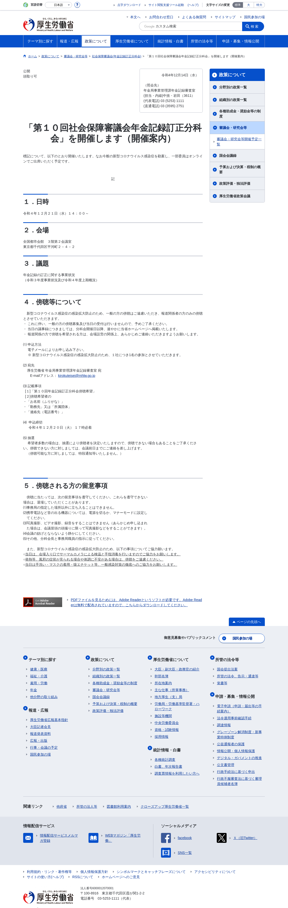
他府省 (61, 799)
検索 (256, 26)
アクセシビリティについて (215, 864)
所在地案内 (163, 679)
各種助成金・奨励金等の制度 (240, 113)
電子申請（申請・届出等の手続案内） (239, 701)
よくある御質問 (194, 17)
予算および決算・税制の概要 (240, 169)
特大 (259, 5)
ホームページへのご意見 (121, 869)
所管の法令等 (229, 656)
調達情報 (224, 717)
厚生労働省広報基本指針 (49, 712)
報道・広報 (40, 704)
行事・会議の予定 (44, 740)
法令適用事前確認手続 (234, 710)
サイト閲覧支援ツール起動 (166, 5)
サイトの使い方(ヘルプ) (45, 869)
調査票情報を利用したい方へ (177, 766)
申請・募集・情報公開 (236, 690)
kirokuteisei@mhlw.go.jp (76, 376)
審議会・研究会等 (233, 128)
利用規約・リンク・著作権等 (49, 864)
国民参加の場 (254, 17)
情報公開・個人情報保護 (236, 743)
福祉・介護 (38, 672)
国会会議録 (227, 156)
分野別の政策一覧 (233, 87)
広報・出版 (38, 733)
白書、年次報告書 (168, 759)
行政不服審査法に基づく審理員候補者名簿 (239, 773)
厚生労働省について (172, 656)
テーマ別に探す (44, 656)
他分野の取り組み (44, 692)
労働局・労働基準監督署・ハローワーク (177, 701)
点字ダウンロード (129, 5)
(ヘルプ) (193, 5)
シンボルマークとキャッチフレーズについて (151, 864)
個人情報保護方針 (94, 864)
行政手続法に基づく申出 (236, 764)
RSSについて (82, 869)
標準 (238, 5)
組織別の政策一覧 (233, 100)
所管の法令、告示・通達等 (237, 672)
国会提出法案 (227, 665)
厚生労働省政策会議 (234, 196)
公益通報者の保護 (231, 736)
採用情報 (161, 732)
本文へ (135, 17)
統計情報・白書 (168, 744)
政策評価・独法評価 (234, 183)
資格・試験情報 (167, 725)
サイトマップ (225, 17)
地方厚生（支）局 (168, 692)
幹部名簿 (161, 672)
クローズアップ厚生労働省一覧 (165, 799)
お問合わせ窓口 (161, 17)
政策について (232, 74)
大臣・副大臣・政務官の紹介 (177, 665)
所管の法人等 (86, 799)
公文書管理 (225, 757)
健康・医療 (38, 665)
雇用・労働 (38, 679)
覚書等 (222, 679)
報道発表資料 (40, 726)
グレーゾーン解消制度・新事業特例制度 (239, 726)
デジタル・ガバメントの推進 (239, 750)
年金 (33, 685)
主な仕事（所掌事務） (172, 685)
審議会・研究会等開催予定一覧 (239, 141)
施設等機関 (163, 711)
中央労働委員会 (167, 718)
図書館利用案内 (119, 799)
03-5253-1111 (108, 891)
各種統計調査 (165, 752)
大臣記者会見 (40, 719)
